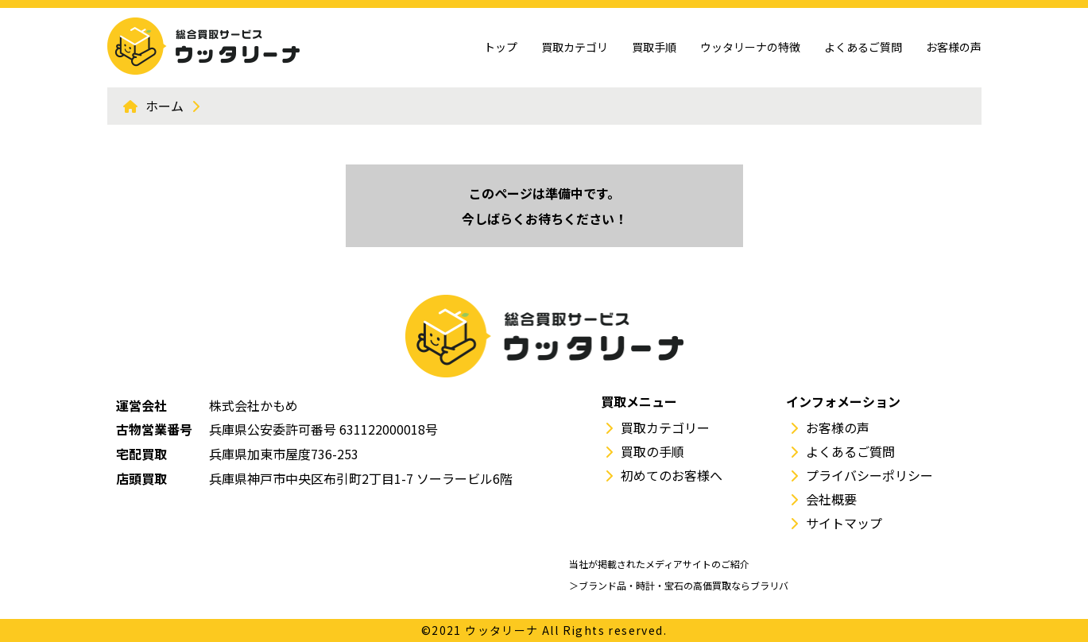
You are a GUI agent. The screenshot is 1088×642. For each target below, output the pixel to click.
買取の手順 (652, 451)
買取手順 (654, 47)
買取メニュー (639, 401)
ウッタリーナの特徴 (750, 47)
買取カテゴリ (574, 47)
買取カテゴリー (665, 427)
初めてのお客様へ (671, 475)
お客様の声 (954, 47)
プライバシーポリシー (869, 475)
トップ (500, 47)
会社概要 (831, 499)
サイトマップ (844, 522)
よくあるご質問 (863, 47)
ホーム (164, 105)
